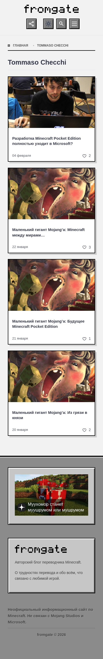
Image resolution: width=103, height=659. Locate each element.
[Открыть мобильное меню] (74, 24)
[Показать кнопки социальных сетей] (31, 24)
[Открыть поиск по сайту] (61, 24)
